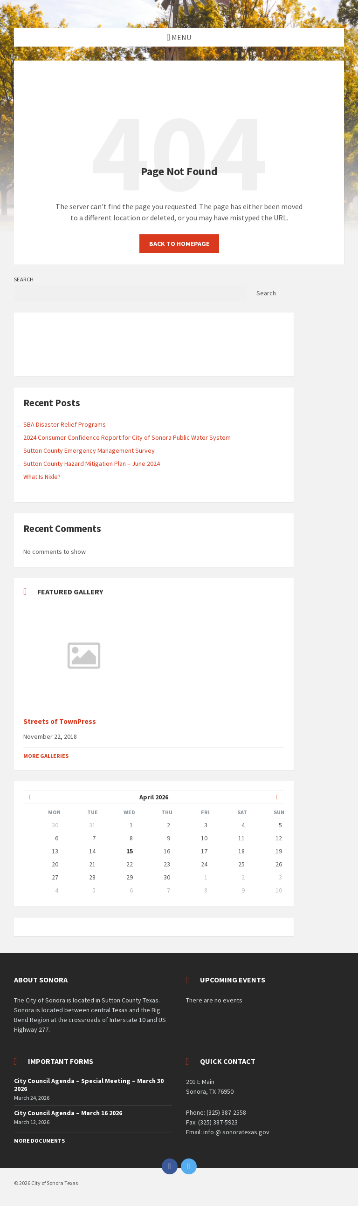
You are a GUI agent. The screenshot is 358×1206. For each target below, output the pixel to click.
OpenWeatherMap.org (101, 363)
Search (24, 279)
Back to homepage (179, 243)
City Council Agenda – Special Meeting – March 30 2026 (89, 1085)
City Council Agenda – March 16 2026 (68, 1113)
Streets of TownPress (59, 721)
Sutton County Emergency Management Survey (89, 450)
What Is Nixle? (42, 476)
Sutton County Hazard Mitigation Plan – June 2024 (91, 463)
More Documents (39, 1140)
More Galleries (46, 755)
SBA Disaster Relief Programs (64, 424)
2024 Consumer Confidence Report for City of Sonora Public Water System (127, 437)
